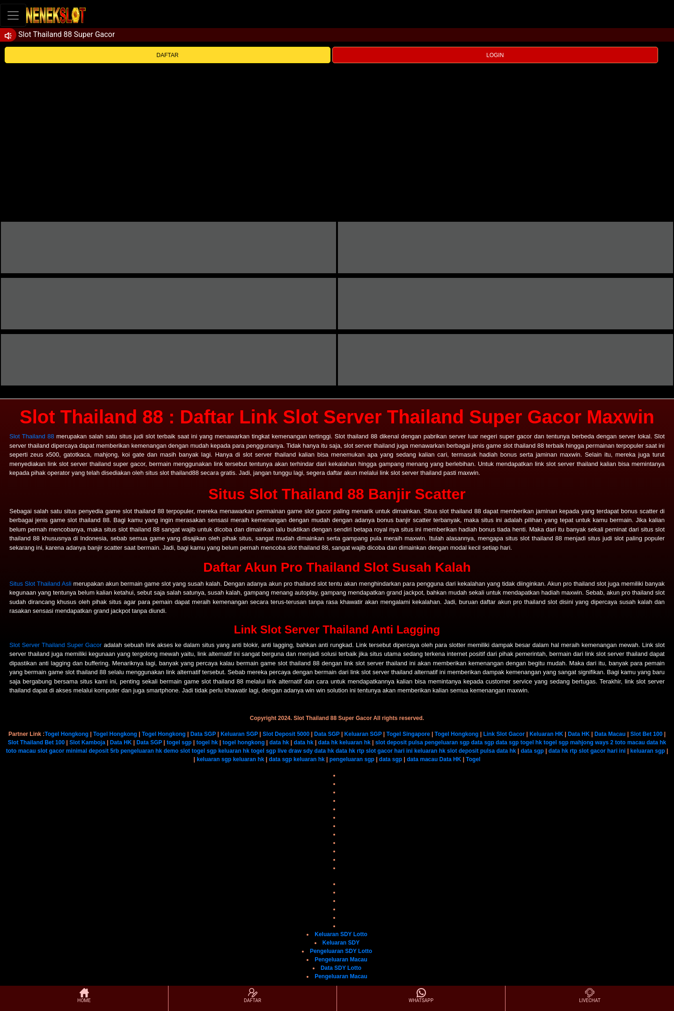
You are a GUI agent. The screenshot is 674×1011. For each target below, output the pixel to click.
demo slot (176, 751)
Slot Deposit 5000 (286, 734)
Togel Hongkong (66, 734)
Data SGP (203, 734)
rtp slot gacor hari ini (384, 751)
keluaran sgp (647, 751)
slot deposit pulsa (399, 742)
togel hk (207, 742)
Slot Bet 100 (646, 734)
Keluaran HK (546, 734)
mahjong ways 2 (592, 742)
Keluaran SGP (239, 734)
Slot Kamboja (87, 742)
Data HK (579, 734)
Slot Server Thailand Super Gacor (55, 644)
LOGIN (495, 55)
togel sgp (179, 742)
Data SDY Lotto (341, 968)
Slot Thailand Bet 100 (36, 742)
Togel (473, 759)
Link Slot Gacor (504, 734)
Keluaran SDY (340, 942)
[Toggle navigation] (13, 15)
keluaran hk (355, 742)
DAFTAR (167, 55)
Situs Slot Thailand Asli (40, 583)
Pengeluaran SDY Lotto (341, 951)
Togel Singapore (408, 734)
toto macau (630, 742)
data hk (279, 742)
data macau (422, 759)
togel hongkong (243, 742)
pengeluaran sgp (447, 742)
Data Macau (610, 734)
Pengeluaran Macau (341, 959)
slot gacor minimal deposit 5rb (78, 751)
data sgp (482, 742)
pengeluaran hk (141, 751)
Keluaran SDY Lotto (341, 934)
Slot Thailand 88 (31, 436)
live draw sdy (295, 751)
